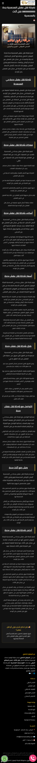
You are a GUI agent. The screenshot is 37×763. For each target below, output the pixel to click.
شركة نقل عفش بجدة (15, 530)
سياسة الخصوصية (29, 719)
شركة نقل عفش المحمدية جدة (19, 52)
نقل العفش (31, 685)
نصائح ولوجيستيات (29, 712)
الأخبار (33, 716)
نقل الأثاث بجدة (29, 589)
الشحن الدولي (31, 682)
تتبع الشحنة (31, 709)
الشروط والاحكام (30, 743)
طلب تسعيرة (31, 706)
